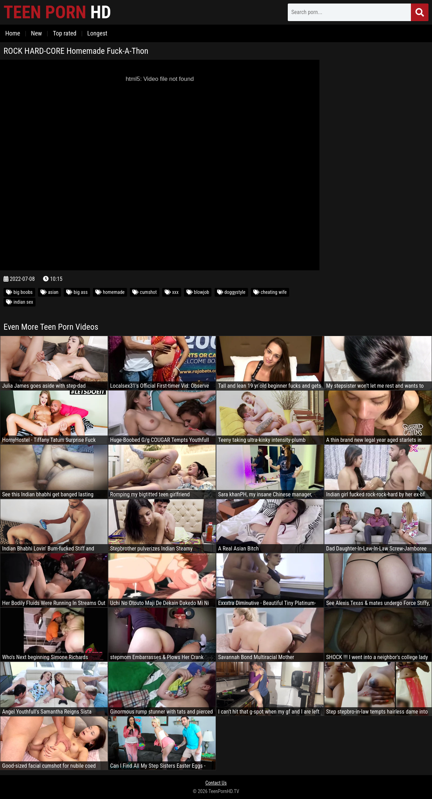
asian (49, 292)
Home (12, 33)
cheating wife (270, 292)
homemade (110, 292)
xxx (172, 292)
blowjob (197, 292)
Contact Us (216, 783)
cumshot (144, 292)
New (36, 33)
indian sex (19, 302)
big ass (77, 292)
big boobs (19, 292)
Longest (97, 33)
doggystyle (231, 292)
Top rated (64, 33)
